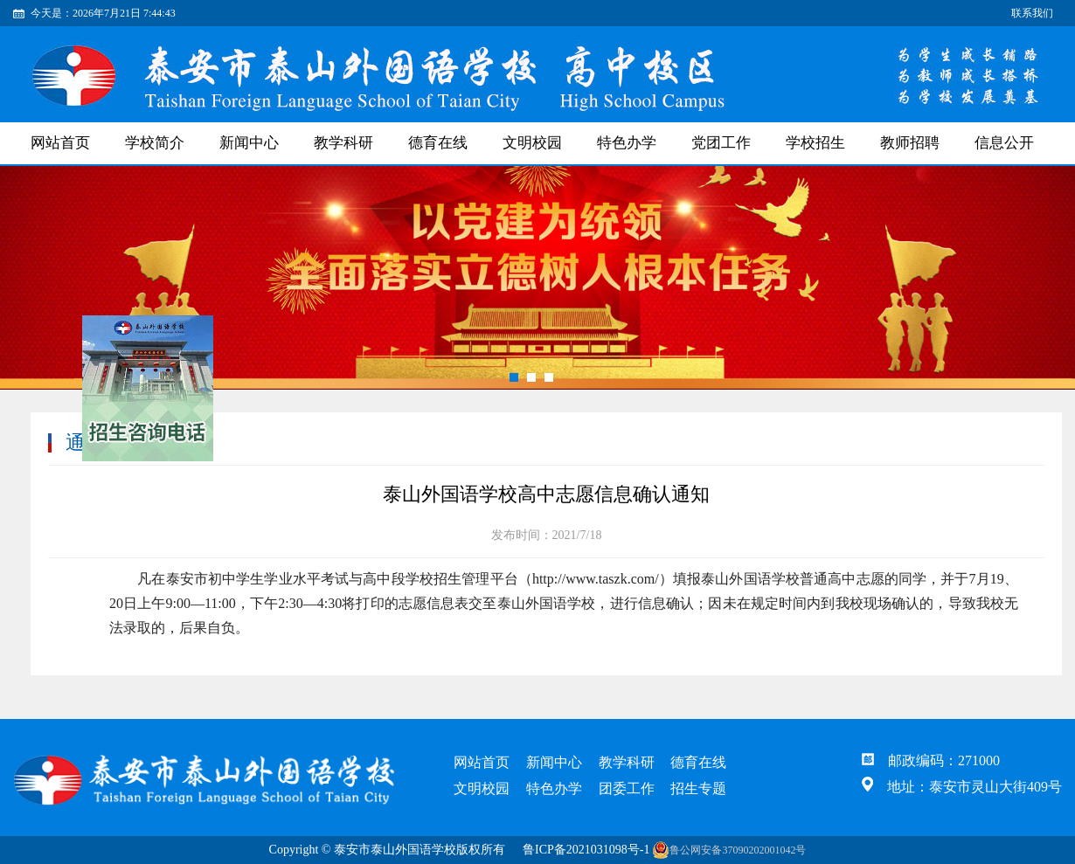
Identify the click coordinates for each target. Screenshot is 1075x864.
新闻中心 (249, 143)
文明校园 (532, 143)
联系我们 (1032, 13)
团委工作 (627, 788)
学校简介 (154, 143)
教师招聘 (910, 143)
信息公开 (1004, 143)
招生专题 (698, 788)
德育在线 (438, 143)
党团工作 (721, 143)
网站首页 (60, 143)
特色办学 (626, 143)
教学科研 (343, 143)
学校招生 (815, 143)
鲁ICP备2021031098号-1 (586, 849)
